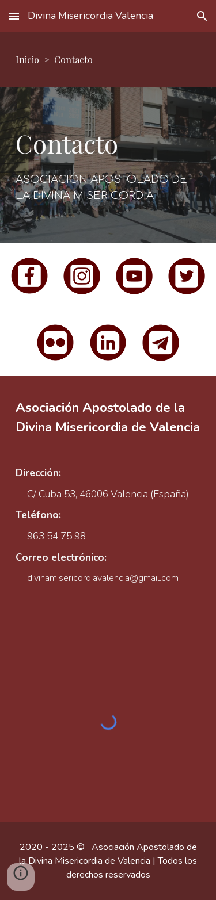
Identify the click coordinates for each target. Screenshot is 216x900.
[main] (108, 60)
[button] (14, 16)
